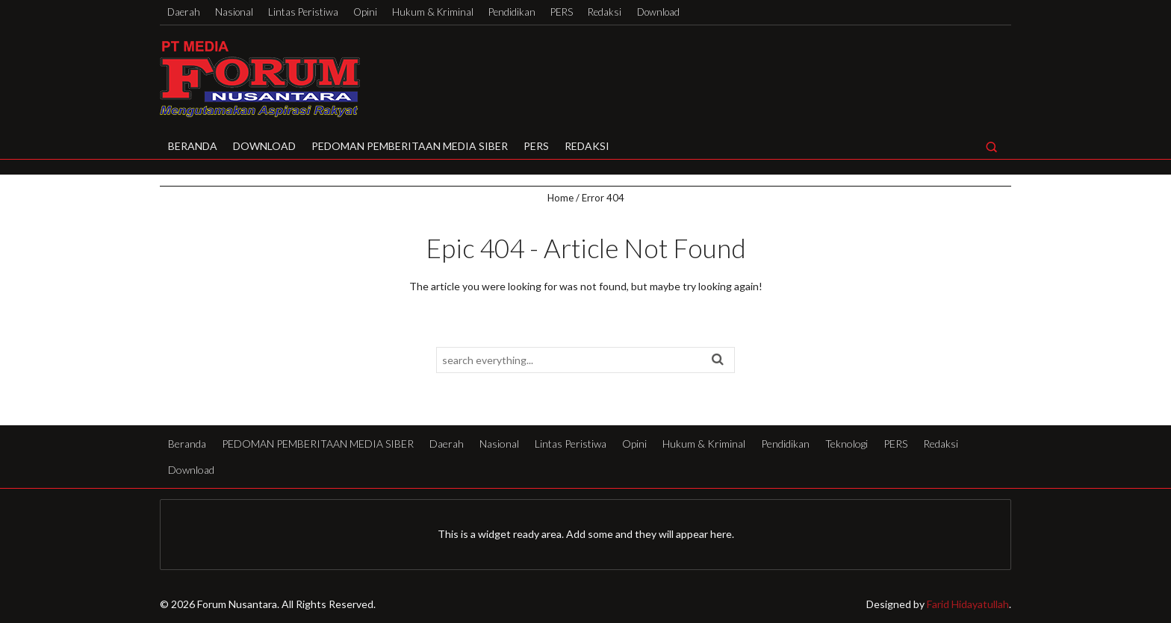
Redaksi (604, 12)
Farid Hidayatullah (968, 604)
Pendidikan (511, 12)
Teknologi (846, 443)
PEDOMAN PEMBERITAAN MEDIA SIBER (409, 146)
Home (560, 198)
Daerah (183, 12)
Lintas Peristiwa (303, 12)
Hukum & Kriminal (432, 12)
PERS (561, 12)
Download (658, 12)
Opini (365, 12)
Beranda (192, 146)
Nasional (234, 12)
